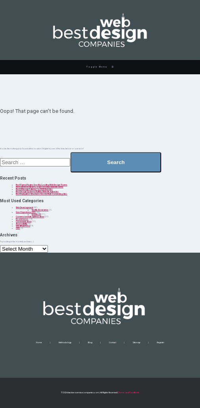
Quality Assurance (40, 210)
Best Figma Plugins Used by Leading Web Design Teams (41, 185)
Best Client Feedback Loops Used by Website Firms (39, 187)
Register (160, 342)
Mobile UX (36, 214)
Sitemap (136, 342)
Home (39, 342)
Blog (90, 342)
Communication (23, 221)
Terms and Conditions (128, 392)
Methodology (65, 342)
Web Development (24, 207)
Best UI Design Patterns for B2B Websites (34, 189)
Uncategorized (23, 225)
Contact (112, 342)
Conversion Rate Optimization (30, 216)
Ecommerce (22, 219)
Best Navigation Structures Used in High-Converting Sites (41, 194)
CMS (18, 228)
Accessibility (21, 223)
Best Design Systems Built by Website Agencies (37, 191)
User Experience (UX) (26, 212)
